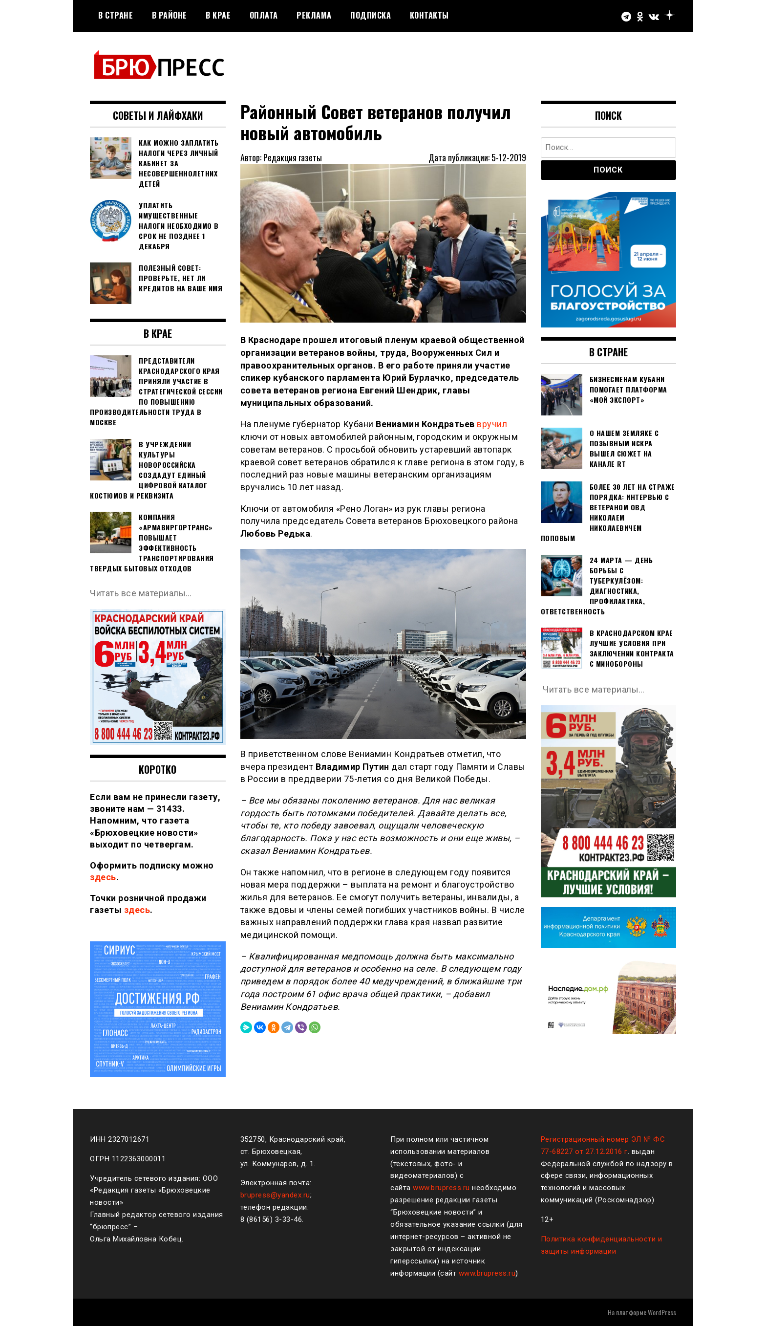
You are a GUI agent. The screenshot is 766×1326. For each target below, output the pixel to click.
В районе (169, 15)
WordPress (662, 1312)
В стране (115, 15)
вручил (492, 424)
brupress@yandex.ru (275, 1195)
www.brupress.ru (441, 1187)
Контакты (429, 15)
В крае (218, 15)
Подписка (370, 15)
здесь (103, 877)
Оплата (264, 15)
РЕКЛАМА (314, 15)
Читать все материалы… (141, 593)
